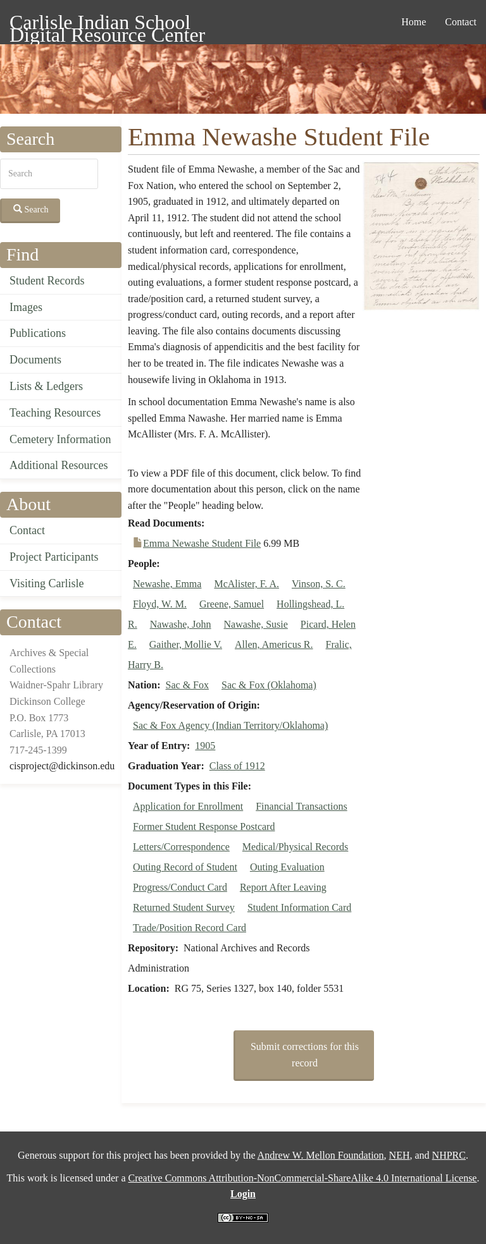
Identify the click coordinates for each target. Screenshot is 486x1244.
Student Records (47, 280)
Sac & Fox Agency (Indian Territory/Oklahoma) (230, 725)
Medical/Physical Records (295, 846)
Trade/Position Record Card (189, 927)
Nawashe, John (180, 624)
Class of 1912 (237, 765)
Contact (461, 21)
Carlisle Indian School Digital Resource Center (107, 24)
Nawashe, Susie (256, 624)
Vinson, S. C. (319, 583)
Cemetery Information (60, 439)
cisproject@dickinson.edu (62, 765)
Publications (37, 333)
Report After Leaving (283, 887)
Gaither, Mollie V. (185, 644)
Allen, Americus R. (274, 644)
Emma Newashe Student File (202, 543)
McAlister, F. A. (246, 583)
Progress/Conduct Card (180, 887)
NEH (399, 1155)
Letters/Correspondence (181, 846)
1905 (205, 745)
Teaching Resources (55, 412)
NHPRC (449, 1155)
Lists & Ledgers (46, 386)
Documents (35, 359)
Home (413, 21)
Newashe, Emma (167, 583)
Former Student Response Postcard (204, 826)
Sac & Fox (187, 685)
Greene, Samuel (231, 604)
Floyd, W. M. (160, 604)
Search (31, 209)
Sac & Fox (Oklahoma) (268, 685)
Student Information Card (299, 907)
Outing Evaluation (287, 867)
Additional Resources (58, 465)
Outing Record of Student (185, 867)
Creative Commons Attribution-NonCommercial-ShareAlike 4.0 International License (302, 1178)
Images (25, 307)
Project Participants (53, 557)
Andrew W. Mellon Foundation (321, 1155)
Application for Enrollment (188, 806)
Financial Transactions (301, 806)
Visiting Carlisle (46, 583)
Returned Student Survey (184, 907)
